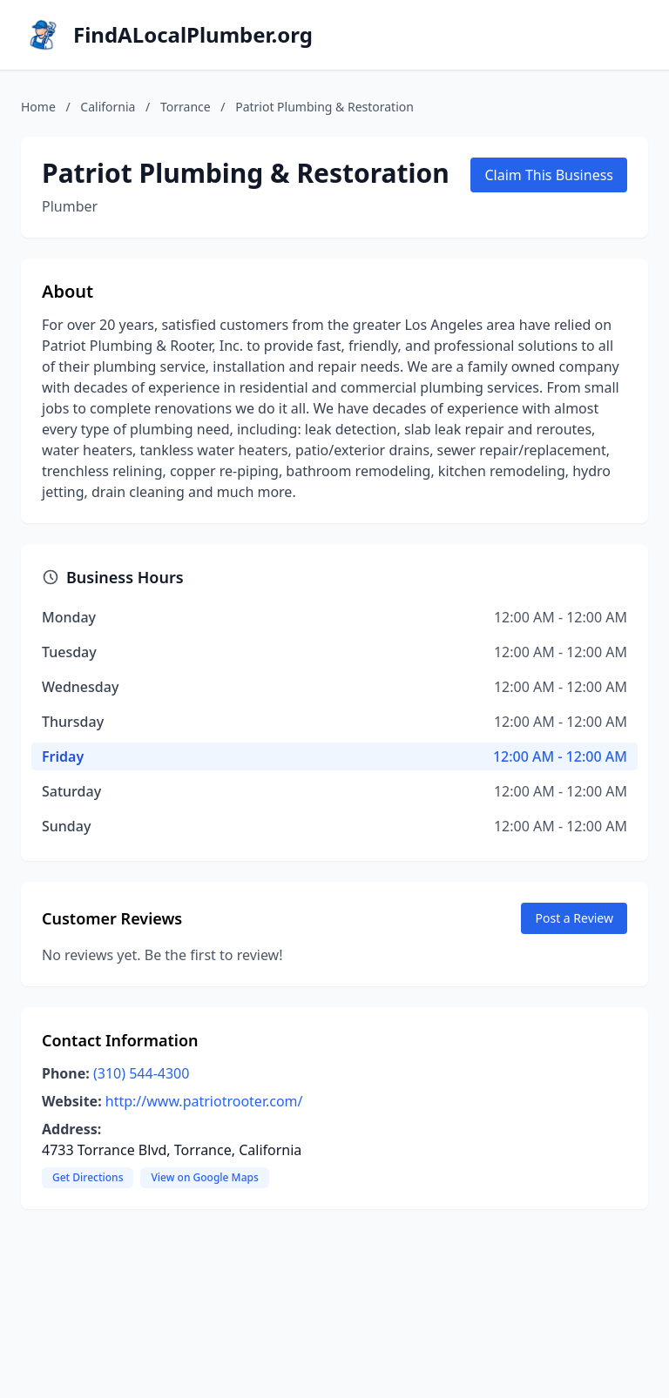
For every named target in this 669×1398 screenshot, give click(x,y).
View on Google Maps (204, 1177)
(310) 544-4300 (141, 1073)
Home (38, 106)
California (107, 106)
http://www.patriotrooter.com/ (204, 1101)
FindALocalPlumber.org (193, 35)
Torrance (185, 106)
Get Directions (87, 1177)
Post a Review (574, 918)
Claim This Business (548, 175)
